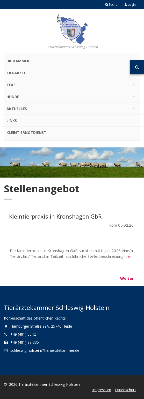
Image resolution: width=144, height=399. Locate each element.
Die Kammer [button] (17, 60)
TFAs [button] (11, 84)
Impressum (101, 389)
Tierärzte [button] (16, 72)
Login (130, 4)
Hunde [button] (12, 96)
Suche (111, 4)
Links (11, 120)
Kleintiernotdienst (26, 132)
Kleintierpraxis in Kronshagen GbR (55, 216)
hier (128, 256)
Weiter (127, 278)
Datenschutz (125, 389)
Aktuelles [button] (16, 108)
